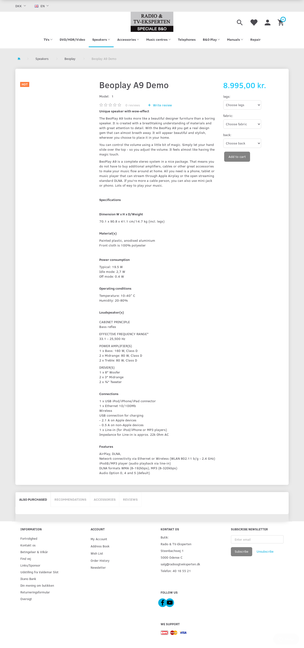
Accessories (105, 499)
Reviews (130, 499)
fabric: (228, 115)
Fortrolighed (28, 538)
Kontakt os (27, 545)
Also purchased (33, 499)
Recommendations (70, 499)
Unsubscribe (265, 551)
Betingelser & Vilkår (34, 552)
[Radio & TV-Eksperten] (152, 22)
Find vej (25, 558)
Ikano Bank (28, 579)
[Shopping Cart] (281, 22)
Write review (162, 105)
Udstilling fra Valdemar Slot (39, 572)
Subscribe (241, 551)
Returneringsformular (35, 592)
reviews (132, 105)
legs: (226, 96)
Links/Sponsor (30, 565)
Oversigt (26, 599)
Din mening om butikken (37, 585)
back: (227, 134)
